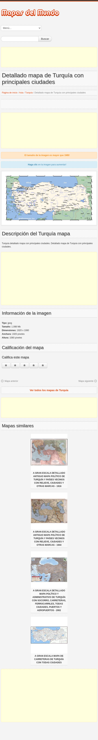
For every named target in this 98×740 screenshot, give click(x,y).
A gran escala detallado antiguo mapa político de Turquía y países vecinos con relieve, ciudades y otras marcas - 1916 (49, 479)
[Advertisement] (49, 57)
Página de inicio (9, 92)
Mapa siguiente (86, 381)
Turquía (29, 92)
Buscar (45, 38)
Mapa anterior (11, 381)
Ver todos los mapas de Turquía (49, 390)
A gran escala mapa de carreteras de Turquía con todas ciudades (49, 659)
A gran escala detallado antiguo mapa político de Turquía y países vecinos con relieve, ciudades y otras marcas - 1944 (49, 538)
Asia (21, 92)
